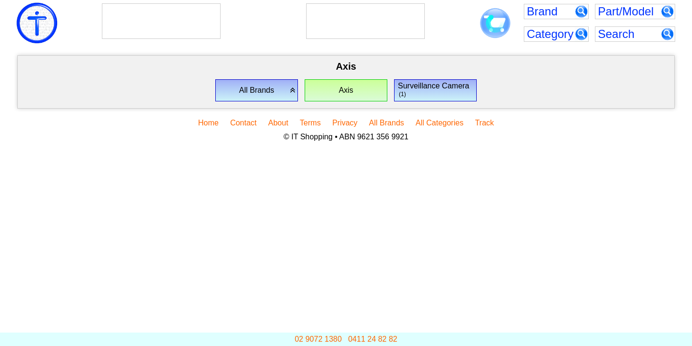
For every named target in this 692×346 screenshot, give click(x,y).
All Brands (386, 123)
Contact (243, 123)
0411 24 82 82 (372, 339)
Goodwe (341, 15)
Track (484, 123)
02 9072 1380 (318, 339)
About (278, 123)
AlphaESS (144, 15)
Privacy (344, 123)
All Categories (440, 123)
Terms (310, 123)
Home (208, 123)
